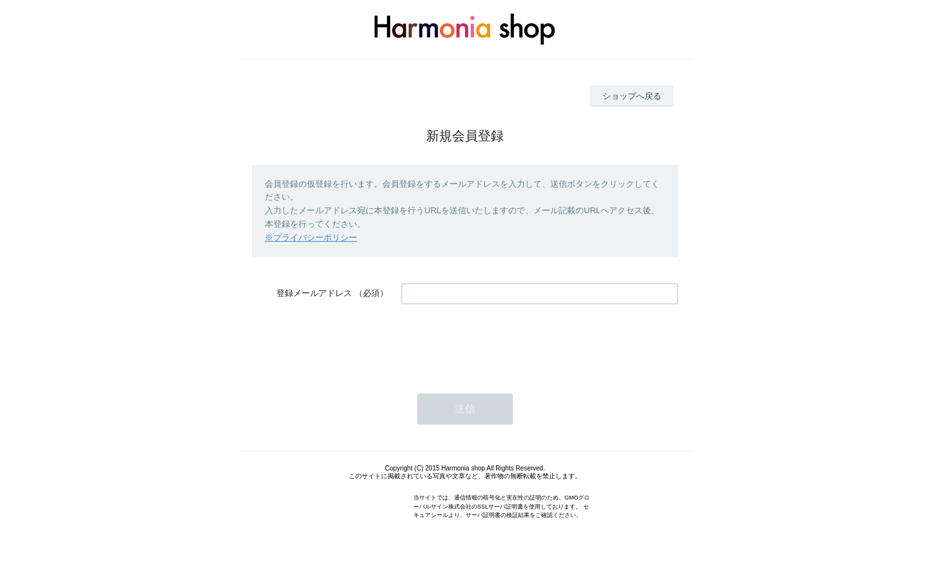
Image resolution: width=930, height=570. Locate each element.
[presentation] (499, 342)
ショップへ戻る (632, 96)
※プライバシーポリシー (311, 237)
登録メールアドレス (314, 293)
